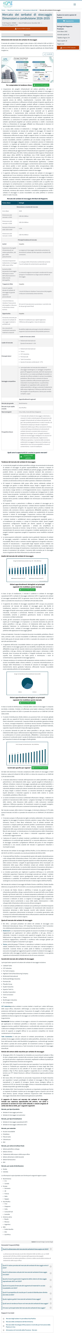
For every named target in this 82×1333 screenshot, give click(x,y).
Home (3, 10)
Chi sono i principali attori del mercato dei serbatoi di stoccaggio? (28, 1308)
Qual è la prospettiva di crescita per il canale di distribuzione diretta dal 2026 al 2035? (28, 1293)
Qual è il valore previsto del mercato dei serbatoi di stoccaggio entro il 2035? (28, 1266)
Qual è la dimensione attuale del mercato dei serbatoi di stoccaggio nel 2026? (28, 1273)
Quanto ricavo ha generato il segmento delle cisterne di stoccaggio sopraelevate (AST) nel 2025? (28, 1280)
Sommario (27, 35)
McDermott (6, 931)
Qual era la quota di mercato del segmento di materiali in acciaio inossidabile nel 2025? (28, 1287)
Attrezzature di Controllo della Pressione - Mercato (21, 1330)
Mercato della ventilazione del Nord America (19, 1322)
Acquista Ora (68, 21)
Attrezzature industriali (30, 10)
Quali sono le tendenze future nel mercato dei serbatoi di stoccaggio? (28, 1303)
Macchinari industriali (14, 10)
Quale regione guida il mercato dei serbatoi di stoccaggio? (28, 1299)
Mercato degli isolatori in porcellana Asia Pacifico (21, 1319)
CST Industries (6, 1006)
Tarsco (5, 944)
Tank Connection (6, 1037)
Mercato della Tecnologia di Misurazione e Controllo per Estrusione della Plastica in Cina (28, 1326)
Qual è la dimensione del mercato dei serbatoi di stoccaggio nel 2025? (28, 1249)
